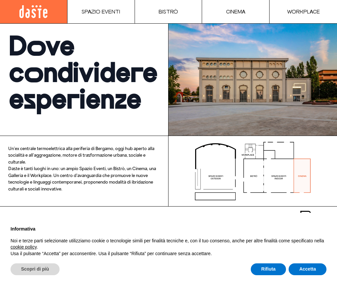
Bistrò (168, 11)
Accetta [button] (307, 269)
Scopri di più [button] (35, 269)
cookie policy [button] (24, 247)
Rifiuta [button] (268, 269)
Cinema (235, 11)
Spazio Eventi (101, 11)
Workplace (303, 11)
